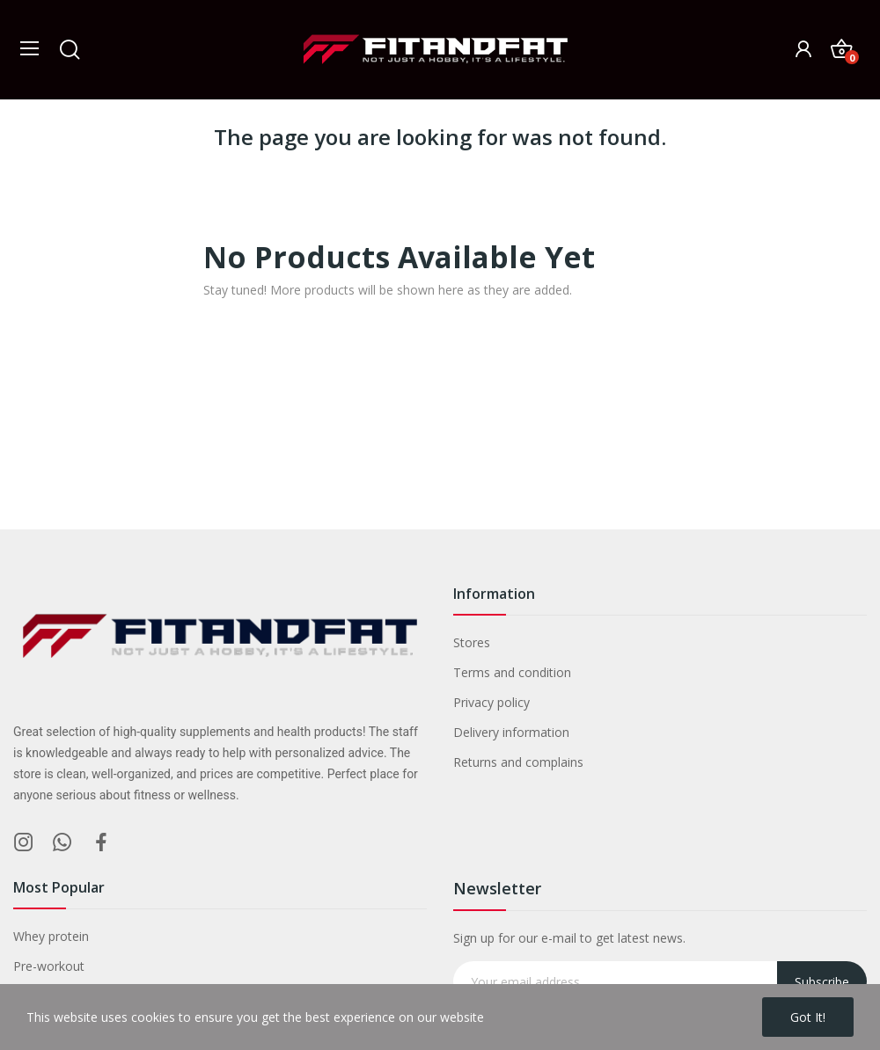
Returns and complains (518, 762)
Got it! (807, 1017)
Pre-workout (48, 966)
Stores (471, 642)
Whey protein (51, 936)
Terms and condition (512, 672)
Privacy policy (491, 702)
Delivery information (511, 732)
